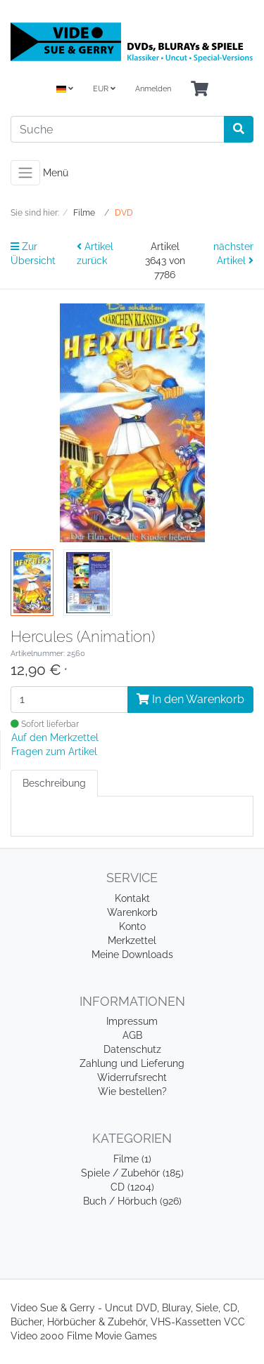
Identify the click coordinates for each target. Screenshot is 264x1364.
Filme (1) (132, 1159)
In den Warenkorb (190, 699)
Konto (132, 926)
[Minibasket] (199, 90)
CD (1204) (132, 1187)
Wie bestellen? (132, 1091)
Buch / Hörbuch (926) (132, 1201)
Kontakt (132, 898)
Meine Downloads (132, 954)
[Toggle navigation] (25, 172)
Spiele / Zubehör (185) (132, 1173)
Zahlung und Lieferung (132, 1063)
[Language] (65, 89)
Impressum (132, 1021)
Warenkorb (132, 912)
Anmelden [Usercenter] (153, 88)
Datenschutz (132, 1049)
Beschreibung (54, 783)
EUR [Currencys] (104, 88)
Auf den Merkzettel (55, 737)
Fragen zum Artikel (54, 751)
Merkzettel (132, 940)
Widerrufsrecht (132, 1077)
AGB (132, 1035)
